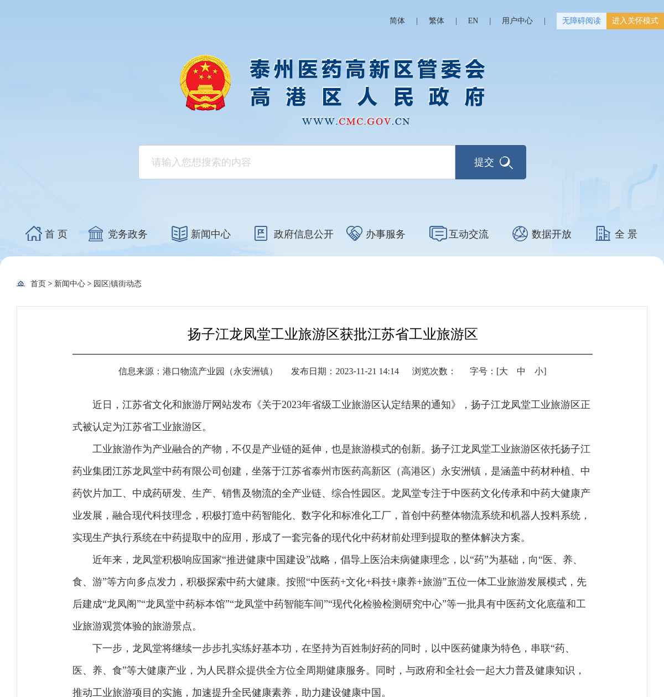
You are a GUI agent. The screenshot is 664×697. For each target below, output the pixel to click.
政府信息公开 (304, 234)
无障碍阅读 (581, 21)
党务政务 (128, 234)
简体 (397, 21)
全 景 (626, 234)
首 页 (56, 234)
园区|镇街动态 (118, 284)
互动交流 (469, 234)
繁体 (436, 21)
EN (473, 21)
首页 (38, 284)
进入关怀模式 (635, 21)
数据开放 (552, 234)
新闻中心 (211, 234)
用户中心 (517, 21)
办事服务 (386, 234)
